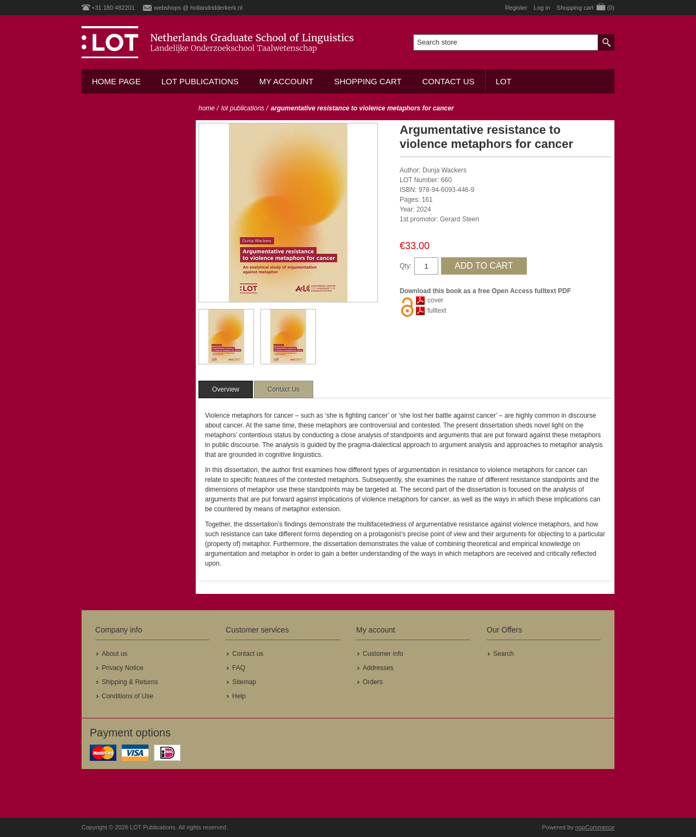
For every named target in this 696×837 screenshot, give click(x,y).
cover (435, 300)
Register (516, 7)
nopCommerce (594, 827)
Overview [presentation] (225, 389)
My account (286, 81)
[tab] (225, 389)
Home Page (116, 81)
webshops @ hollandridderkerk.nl (198, 7)
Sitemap (244, 682)
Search (503, 654)
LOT (504, 81)
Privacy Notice (123, 668)
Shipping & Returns (130, 682)
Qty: (406, 266)
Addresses (378, 668)
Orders (373, 682)
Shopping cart (367, 81)
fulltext (436, 310)
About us (114, 654)
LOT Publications (200, 81)
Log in (542, 7)
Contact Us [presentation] (284, 389)
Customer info (383, 654)
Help (239, 696)
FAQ (238, 668)
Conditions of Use (127, 696)
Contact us (448, 81)
